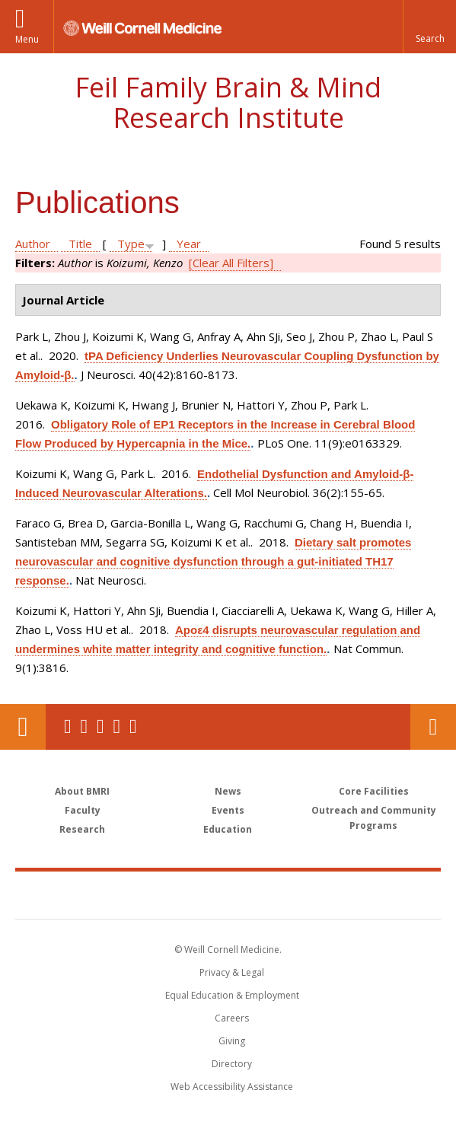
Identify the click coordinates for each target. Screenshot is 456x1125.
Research (82, 829)
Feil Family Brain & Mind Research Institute (228, 102)
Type (131, 243)
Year (189, 243)
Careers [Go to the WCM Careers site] (232, 1018)
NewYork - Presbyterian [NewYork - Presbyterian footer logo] (332, 894)
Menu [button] (27, 39)
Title (80, 243)
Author (32, 243)
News (228, 791)
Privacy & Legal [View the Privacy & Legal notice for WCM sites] (231, 972)
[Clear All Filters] (231, 262)
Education (227, 829)
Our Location (23, 727)
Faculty (82, 810)
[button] (429, 26)
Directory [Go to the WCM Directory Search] (232, 1063)
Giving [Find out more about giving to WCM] (231, 1040)
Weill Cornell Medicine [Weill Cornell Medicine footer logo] (139, 894)
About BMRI (82, 791)
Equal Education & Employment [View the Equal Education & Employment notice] (232, 995)
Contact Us (433, 727)
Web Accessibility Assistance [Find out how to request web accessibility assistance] (232, 1086)
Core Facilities (374, 791)
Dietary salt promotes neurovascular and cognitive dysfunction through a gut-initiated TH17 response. (213, 561)
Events (228, 810)
